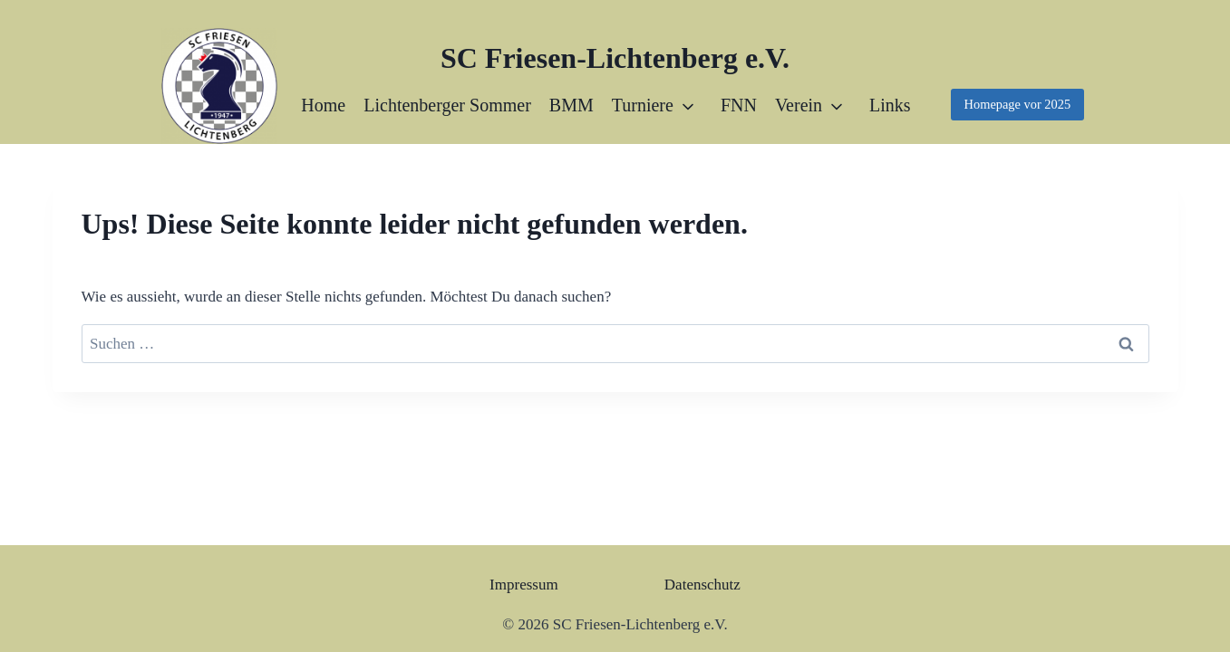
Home (323, 105)
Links (890, 105)
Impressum (523, 584)
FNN (739, 105)
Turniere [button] (642, 105)
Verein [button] (798, 105)
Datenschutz (702, 584)
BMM (571, 105)
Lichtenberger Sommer (447, 105)
